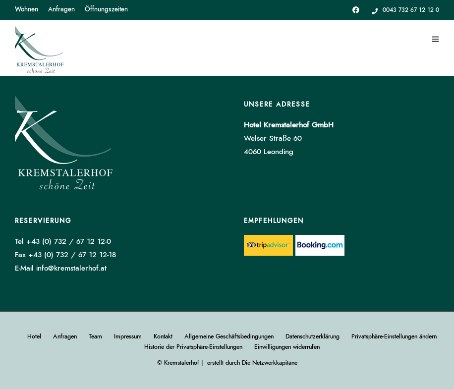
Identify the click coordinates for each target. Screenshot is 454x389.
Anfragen (61, 9)
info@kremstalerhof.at (71, 268)
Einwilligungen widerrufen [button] (287, 347)
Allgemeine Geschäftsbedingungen (229, 336)
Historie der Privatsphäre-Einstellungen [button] (193, 347)
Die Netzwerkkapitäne (269, 363)
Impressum (128, 336)
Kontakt (163, 336)
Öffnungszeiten (106, 9)
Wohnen (26, 9)
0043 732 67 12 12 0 (405, 10)
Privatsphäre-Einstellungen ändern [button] (394, 336)
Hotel (34, 336)
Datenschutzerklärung (312, 336)
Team (95, 336)
